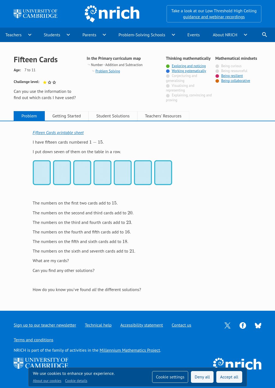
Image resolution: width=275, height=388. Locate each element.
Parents (89, 34)
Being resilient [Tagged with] (232, 75)
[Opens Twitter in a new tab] (227, 325)
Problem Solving (108, 71)
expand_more (29, 34)
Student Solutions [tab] (113, 116)
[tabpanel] (138, 210)
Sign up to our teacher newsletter (45, 325)
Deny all (202, 377)
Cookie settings (170, 377)
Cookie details (76, 380)
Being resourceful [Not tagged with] (234, 71)
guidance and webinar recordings (214, 16)
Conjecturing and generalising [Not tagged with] (181, 78)
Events (193, 34)
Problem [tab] (29, 116)
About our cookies (47, 380)
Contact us (181, 325)
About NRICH (225, 34)
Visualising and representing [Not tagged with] (180, 88)
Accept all (229, 377)
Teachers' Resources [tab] (163, 116)
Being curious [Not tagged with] (231, 66)
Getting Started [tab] (66, 116)
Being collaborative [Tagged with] (235, 80)
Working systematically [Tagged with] (189, 71)
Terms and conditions (33, 339)
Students (52, 34)
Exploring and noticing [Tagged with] (189, 66)
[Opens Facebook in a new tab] (242, 325)
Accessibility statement (141, 325)
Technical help (98, 325)
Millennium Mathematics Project (130, 350)
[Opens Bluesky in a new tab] (258, 325)
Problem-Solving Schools (142, 34)
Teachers (13, 34)
